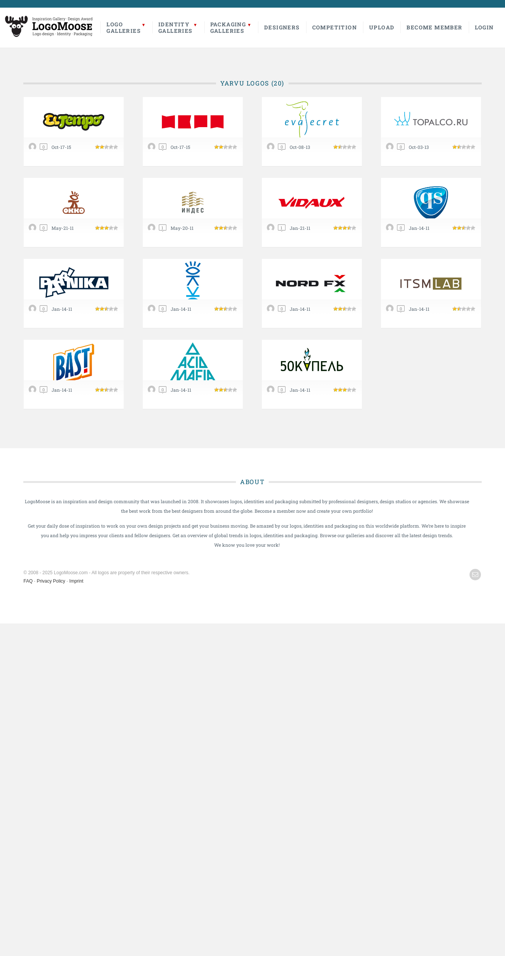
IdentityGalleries (175, 27)
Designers (282, 27)
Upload (381, 27)
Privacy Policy (51, 581)
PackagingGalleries (228, 27)
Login (484, 27)
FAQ (28, 581)
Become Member (434, 27)
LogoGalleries (123, 27)
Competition (334, 27)
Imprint (76, 581)
